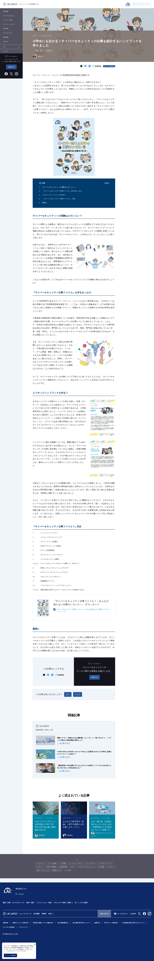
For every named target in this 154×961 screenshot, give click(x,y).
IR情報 (44, 914)
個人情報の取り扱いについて (81, 923)
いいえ (77, 694)
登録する (11, 67)
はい (67, 694)
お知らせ (5, 41)
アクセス (21, 894)
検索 (134, 4)
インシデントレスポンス (76, 863)
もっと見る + (68, 870)
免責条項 (5, 923)
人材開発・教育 (38, 50)
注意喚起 (5, 11)
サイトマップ (23, 927)
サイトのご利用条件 (10, 955)
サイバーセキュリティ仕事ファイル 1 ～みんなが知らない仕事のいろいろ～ (82, 610)
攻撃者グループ (57, 870)
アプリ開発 (63, 863)
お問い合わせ (104, 914)
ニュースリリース (25, 914)
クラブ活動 (101, 867)
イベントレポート (91, 863)
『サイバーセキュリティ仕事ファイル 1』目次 (58, 199)
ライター (5, 51)
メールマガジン (122, 914)
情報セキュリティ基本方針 (21, 923)
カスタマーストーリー (105, 863)
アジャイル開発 (52, 863)
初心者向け (49, 50)
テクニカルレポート (9, 16)
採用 (49, 914)
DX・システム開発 (81, 902)
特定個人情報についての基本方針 (43, 923)
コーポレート (111, 867)
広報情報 (5, 37)
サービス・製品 (7, 20)
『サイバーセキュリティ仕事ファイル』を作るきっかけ (62, 191)
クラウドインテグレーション (87, 867)
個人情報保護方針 (63, 923)
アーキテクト (40, 863)
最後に (44, 203)
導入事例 (5, 28)
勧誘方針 (97, 923)
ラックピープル (7, 33)
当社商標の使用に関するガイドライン (133, 923)
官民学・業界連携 (51, 867)
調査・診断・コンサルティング (13, 902)
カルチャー (40, 867)
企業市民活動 (63, 867)
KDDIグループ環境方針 (111, 923)
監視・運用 (30, 902)
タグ (4, 47)
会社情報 (36, 914)
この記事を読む (63, 743)
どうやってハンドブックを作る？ (54, 195)
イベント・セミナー (9, 24)
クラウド (72, 867)
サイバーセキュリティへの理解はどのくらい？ (59, 187)
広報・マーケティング (43, 870)
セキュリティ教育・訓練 (62, 902)
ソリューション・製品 (44, 902)
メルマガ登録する (110, 66)
